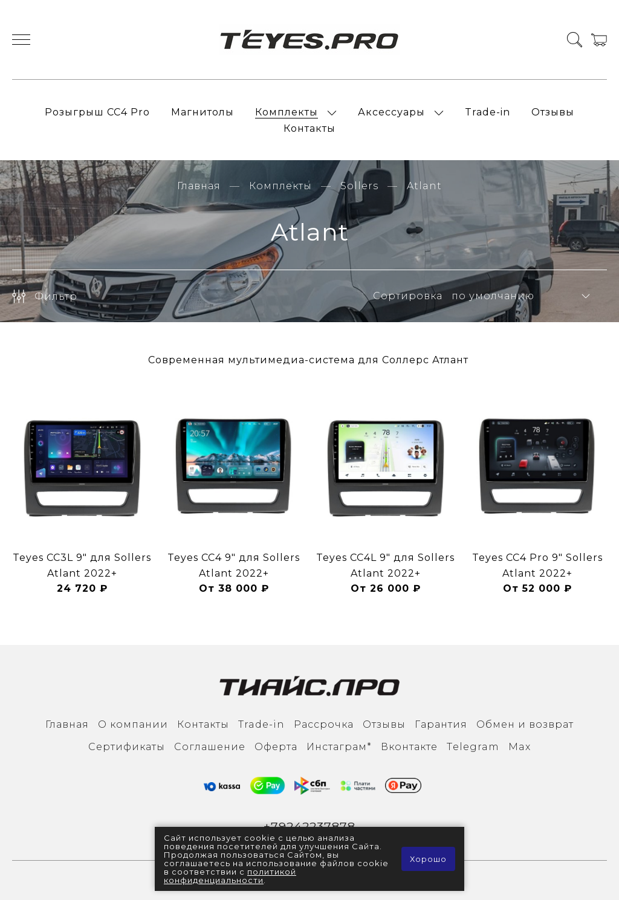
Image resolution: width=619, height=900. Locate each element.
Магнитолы (202, 112)
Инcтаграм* (339, 747)
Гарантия (441, 724)
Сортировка (407, 296)
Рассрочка (324, 724)
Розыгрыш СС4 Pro (97, 112)
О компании (133, 724)
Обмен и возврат (525, 724)
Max (519, 747)
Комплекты (286, 112)
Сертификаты (126, 747)
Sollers (359, 186)
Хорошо (428, 859)
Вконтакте (409, 747)
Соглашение (209, 747)
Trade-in (487, 112)
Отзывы (552, 112)
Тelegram (473, 747)
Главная (199, 186)
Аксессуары (391, 112)
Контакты (309, 128)
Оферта (275, 747)
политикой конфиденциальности (230, 876)
